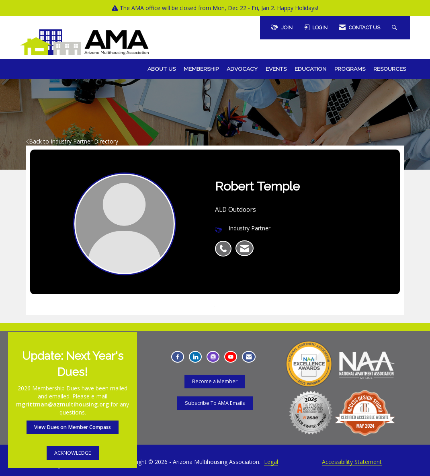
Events (276, 69)
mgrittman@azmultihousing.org (62, 404)
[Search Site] (395, 28)
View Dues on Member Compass (72, 427)
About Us (161, 69)
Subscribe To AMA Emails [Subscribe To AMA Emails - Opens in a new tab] (215, 403)
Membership (201, 69)
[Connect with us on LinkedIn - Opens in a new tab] (195, 357)
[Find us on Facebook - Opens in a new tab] (177, 357)
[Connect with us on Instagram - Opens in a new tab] (213, 357)
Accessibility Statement (352, 462)
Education (310, 69)
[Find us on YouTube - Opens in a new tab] (230, 357)
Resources (389, 69)
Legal (271, 462)
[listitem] (225, 244)
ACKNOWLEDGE (72, 452)
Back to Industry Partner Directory (72, 141)
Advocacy (242, 69)
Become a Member (215, 381)
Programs (349, 69)
